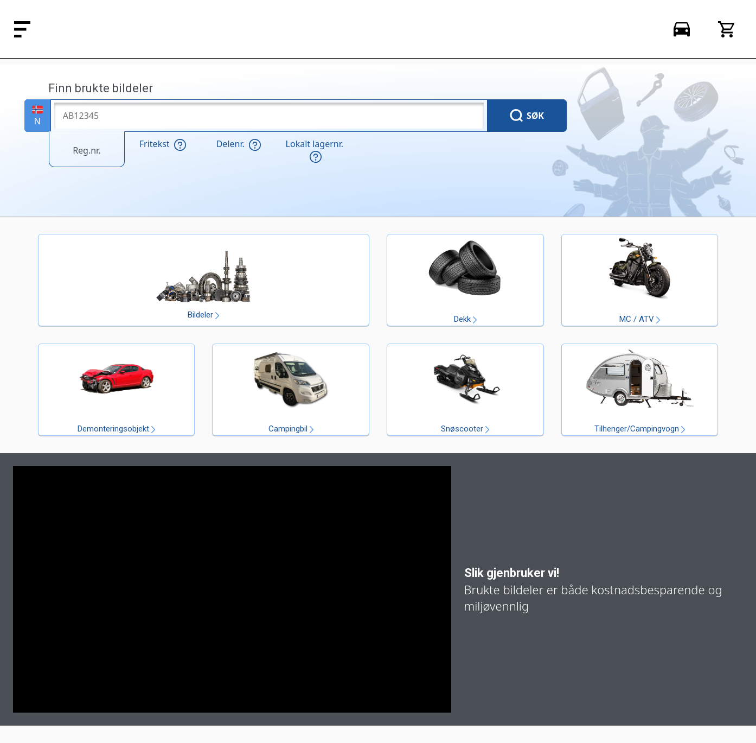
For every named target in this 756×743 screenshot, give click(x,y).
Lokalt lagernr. (314, 150)
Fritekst (162, 144)
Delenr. (238, 144)
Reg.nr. (86, 150)
